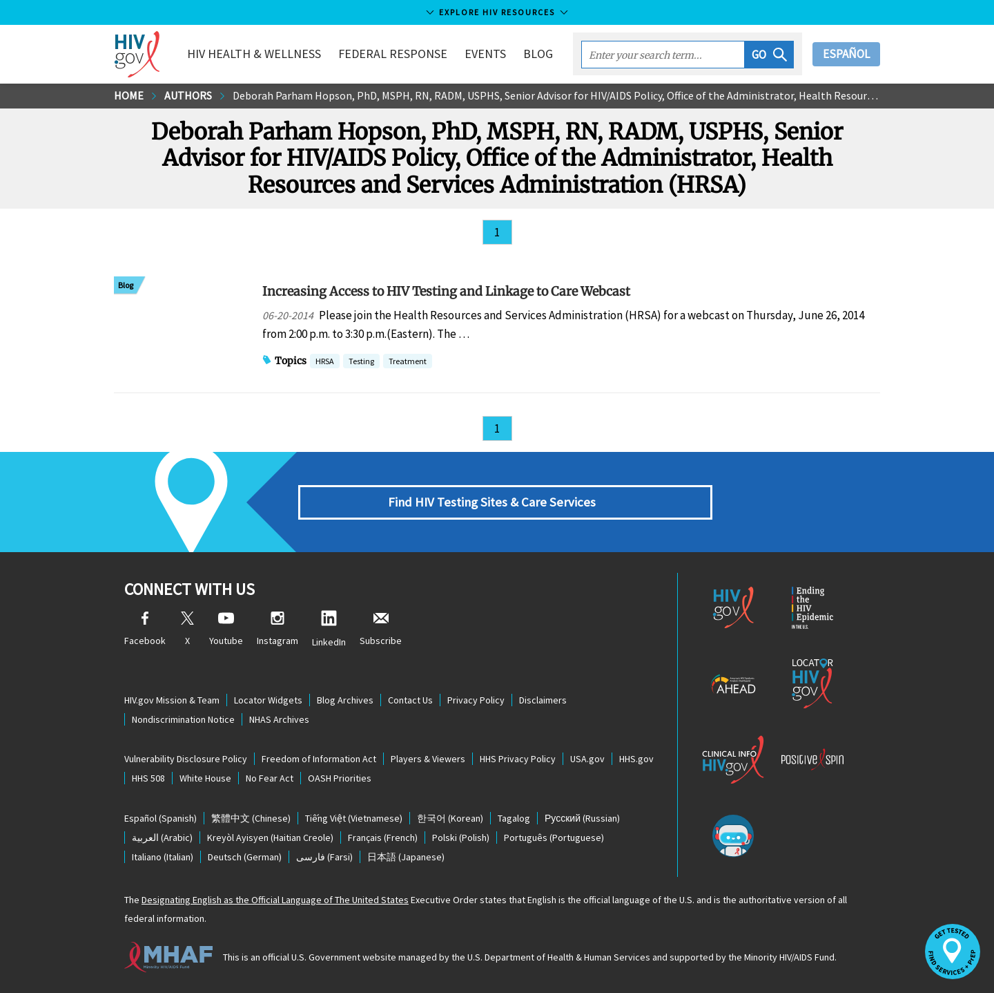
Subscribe (381, 629)
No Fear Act (269, 778)
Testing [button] (361, 362)
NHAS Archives (279, 719)
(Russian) (582, 818)
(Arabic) (162, 837)
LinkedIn (329, 629)
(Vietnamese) (353, 818)
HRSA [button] (325, 362)
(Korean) (450, 818)
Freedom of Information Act (319, 759)
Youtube (226, 629)
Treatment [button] (407, 362)
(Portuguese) (554, 837)
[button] (769, 54)
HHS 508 (148, 778)
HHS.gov (636, 759)
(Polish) (460, 837)
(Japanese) (406, 857)
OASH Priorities (339, 778)
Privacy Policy (476, 700)
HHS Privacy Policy (518, 759)
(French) (383, 837)
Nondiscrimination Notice (183, 719)
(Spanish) (160, 818)
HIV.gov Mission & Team (172, 700)
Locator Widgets (268, 700)
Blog (538, 54)
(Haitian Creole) (270, 837)
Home (129, 95)
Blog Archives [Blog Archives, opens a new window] (345, 700)
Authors (188, 95)
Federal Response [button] (392, 54)
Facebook (145, 629)
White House (205, 778)
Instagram (277, 629)
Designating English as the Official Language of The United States (275, 899)
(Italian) (162, 857)
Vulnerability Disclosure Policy (185, 759)
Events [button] (485, 54)
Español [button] (846, 54)
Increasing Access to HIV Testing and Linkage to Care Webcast (446, 291)
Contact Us (410, 700)
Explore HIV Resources (497, 12)
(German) (245, 857)
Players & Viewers (428, 759)
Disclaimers (543, 700)
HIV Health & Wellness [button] (254, 54)
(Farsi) (324, 857)
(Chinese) (251, 818)
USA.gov (587, 759)
